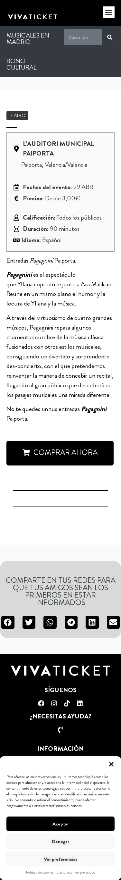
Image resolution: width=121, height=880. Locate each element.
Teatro (17, 115)
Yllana (25, 284)
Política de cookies (39, 872)
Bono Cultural (21, 64)
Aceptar (60, 823)
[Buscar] (110, 37)
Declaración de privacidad (76, 872)
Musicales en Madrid (27, 38)
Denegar (60, 841)
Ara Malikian (96, 284)
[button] (111, 764)
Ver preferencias (60, 859)
